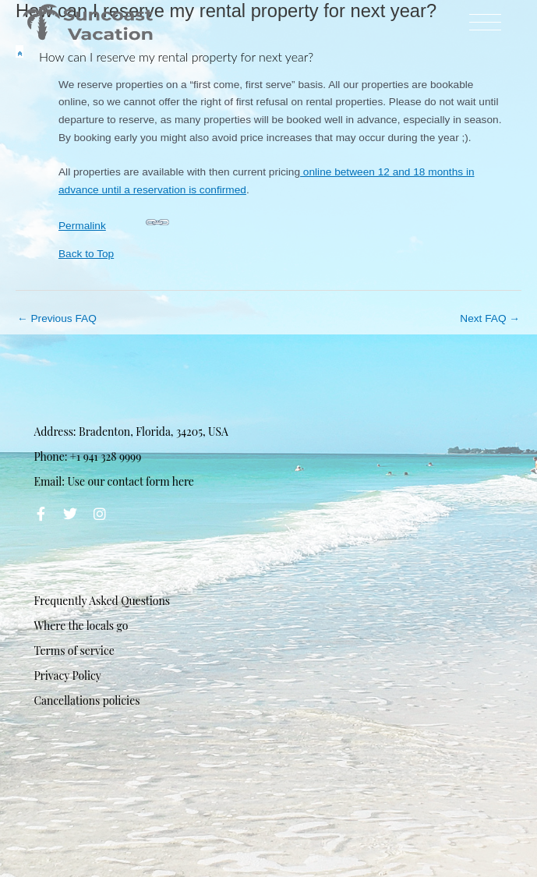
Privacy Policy (67, 675)
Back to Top (86, 254)
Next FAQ (490, 318)
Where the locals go (81, 625)
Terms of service (74, 650)
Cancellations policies (87, 700)
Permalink (113, 221)
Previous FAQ (57, 318)
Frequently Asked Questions (102, 600)
